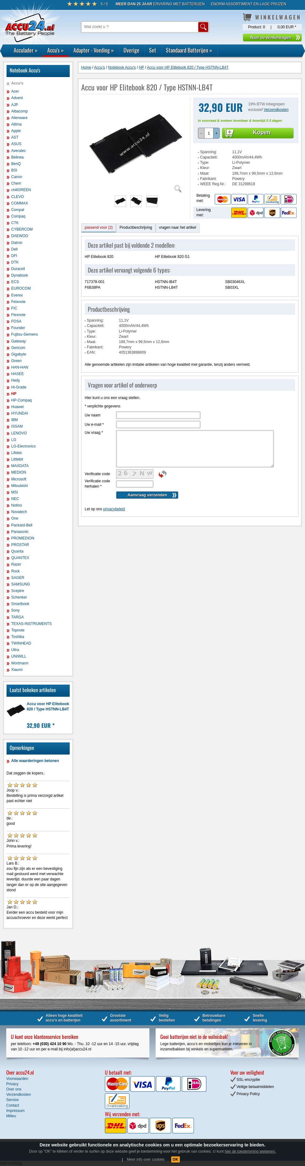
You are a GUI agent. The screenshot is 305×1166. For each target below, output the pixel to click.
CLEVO (17, 197)
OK (175, 1159)
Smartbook (20, 604)
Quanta (17, 551)
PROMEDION (22, 538)
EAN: (91, 352)
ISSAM (17, 426)
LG (13, 440)
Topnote (18, 630)
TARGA (17, 617)
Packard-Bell (21, 525)
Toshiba (17, 637)
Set (152, 50)
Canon (16, 177)
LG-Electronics (23, 446)
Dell (14, 249)
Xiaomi (17, 670)
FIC (14, 308)
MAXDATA (20, 466)
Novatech (19, 512)
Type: (204, 162)
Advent (17, 98)
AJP (14, 105)
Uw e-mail (94, 424)
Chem (16, 183)
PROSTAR (20, 545)
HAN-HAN (19, 367)
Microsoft (18, 479)
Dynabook (19, 275)
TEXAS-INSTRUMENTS (31, 624)
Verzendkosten (276, 110)
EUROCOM (21, 288)
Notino (16, 505)
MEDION (18, 472)
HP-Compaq (21, 400)
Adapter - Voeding (93, 50)
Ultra (15, 650)
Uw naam (93, 415)
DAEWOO (19, 236)
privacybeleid (114, 509)
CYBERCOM (22, 229)
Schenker (19, 597)
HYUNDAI (19, 413)
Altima (16, 124)
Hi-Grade (18, 387)
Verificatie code (97, 474)
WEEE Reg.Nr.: (213, 184)
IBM (14, 420)
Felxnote (18, 302)
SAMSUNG (20, 584)
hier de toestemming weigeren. (250, 1151)
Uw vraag (94, 432)
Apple (16, 131)
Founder (18, 328)
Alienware (19, 118)
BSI (14, 170)
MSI (14, 492)
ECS (15, 282)
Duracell (18, 269)
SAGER (17, 578)
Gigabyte (18, 354)
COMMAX (19, 203)
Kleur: (205, 168)
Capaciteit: (209, 157)
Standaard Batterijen (189, 50)
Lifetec (16, 453)
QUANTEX (20, 558)
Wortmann (19, 663)
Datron (16, 243)
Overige (131, 50)
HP (13, 394)
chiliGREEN (21, 190)
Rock (15, 571)
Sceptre (17, 591)
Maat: (204, 173)
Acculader (26, 50)
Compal (17, 210)
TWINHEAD (21, 643)
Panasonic (20, 532)
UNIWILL (18, 656)
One (14, 518)
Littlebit (17, 459)
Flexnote (18, 315)
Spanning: (208, 152)
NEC (15, 499)
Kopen (261, 132)
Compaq (18, 216)
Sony (15, 610)
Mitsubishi (19, 486)
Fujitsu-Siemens (24, 334)
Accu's (55, 50)
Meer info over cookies (146, 1159)
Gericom (18, 348)
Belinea (17, 157)
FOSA (16, 321)
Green (16, 361)
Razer (16, 564)
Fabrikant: (208, 179)
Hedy (15, 380)
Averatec (18, 151)
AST (14, 137)
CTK (15, 223)
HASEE (17, 374)
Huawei (17, 407)
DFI (14, 256)
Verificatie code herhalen (97, 484)
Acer (15, 91)
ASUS (16, 144)
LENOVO (19, 433)
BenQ (16, 164)
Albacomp (19, 111)
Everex (17, 295)
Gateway (18, 341)
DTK (15, 262)
